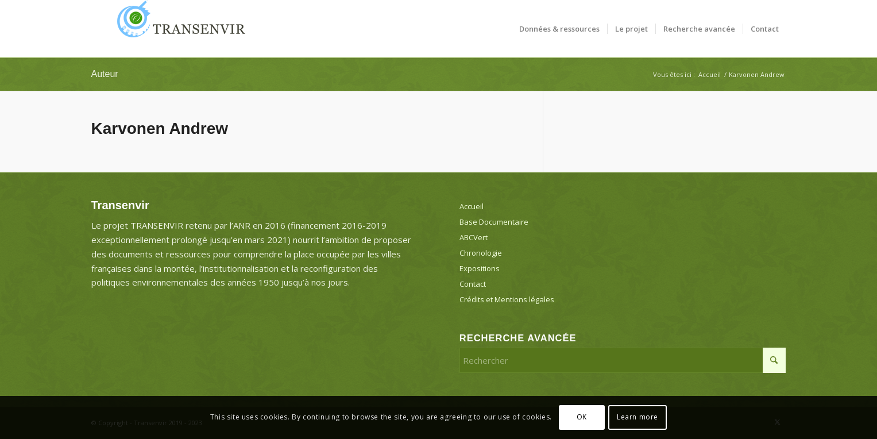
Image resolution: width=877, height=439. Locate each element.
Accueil (471, 206)
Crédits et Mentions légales (506, 299)
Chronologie (480, 253)
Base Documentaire (493, 222)
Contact (472, 284)
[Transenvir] (177, 28)
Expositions (479, 268)
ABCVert (473, 237)
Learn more (637, 417)
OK (582, 417)
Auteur (104, 74)
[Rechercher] (622, 360)
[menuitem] (559, 28)
